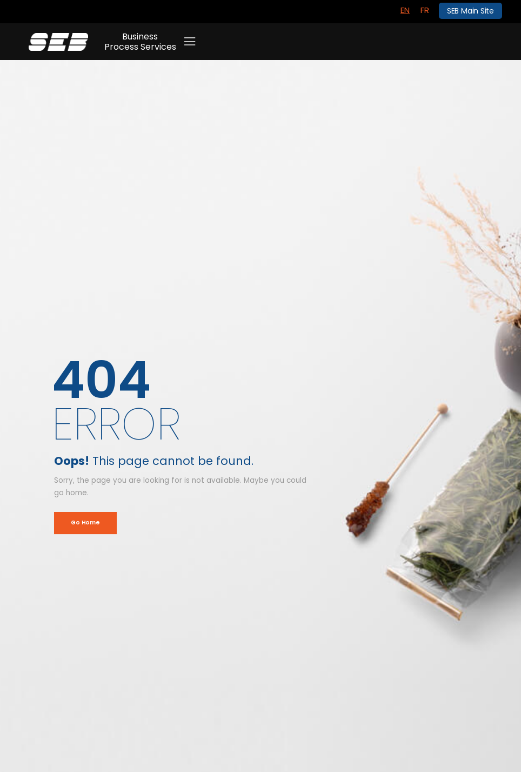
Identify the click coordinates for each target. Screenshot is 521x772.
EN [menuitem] (405, 10)
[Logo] (58, 42)
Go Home (85, 522)
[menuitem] (405, 10)
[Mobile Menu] (189, 41)
